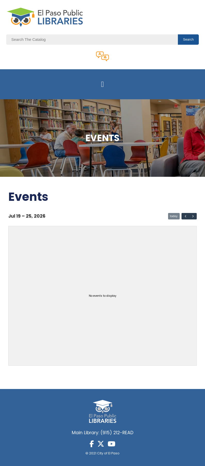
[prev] (185, 216)
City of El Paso (108, 453)
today (174, 216)
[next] (193, 216)
